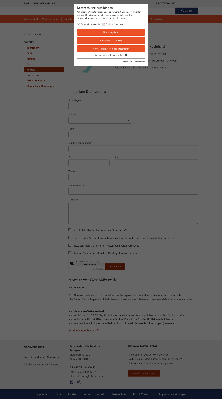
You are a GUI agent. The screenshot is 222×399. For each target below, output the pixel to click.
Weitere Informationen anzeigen (111, 55)
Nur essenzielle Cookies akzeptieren (111, 48)
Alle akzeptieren (111, 32)
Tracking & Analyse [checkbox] (114, 24)
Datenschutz (139, 61)
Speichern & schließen (111, 40)
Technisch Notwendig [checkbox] (90, 24)
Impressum (127, 61)
